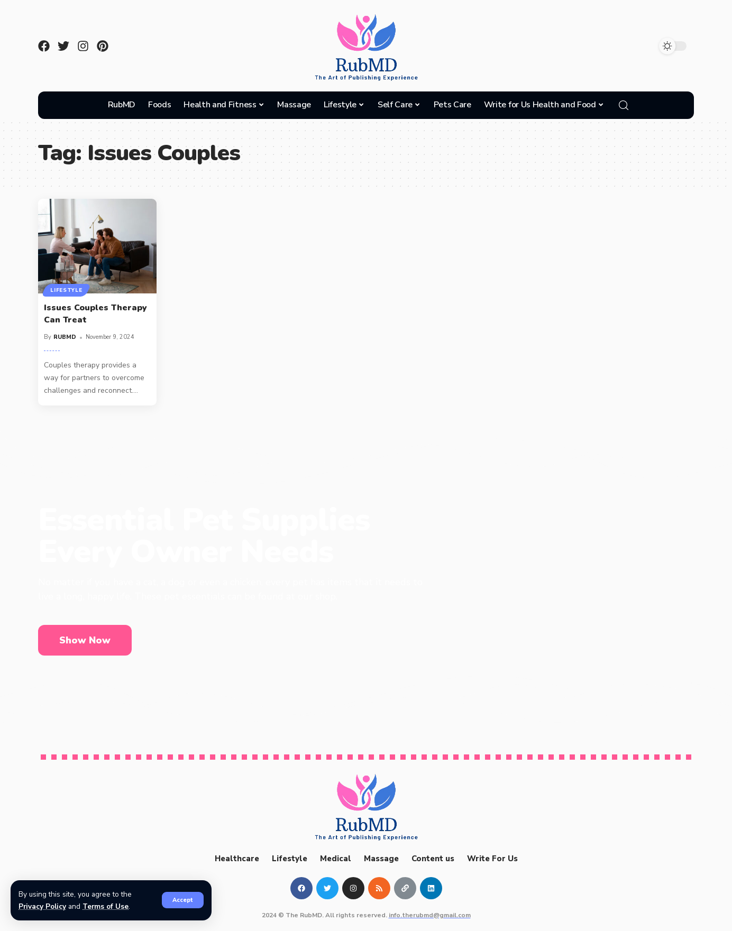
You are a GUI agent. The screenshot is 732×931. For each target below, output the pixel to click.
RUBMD (64, 337)
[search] (623, 105)
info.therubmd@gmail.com (430, 915)
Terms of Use (106, 906)
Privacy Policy (43, 906)
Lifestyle (66, 290)
